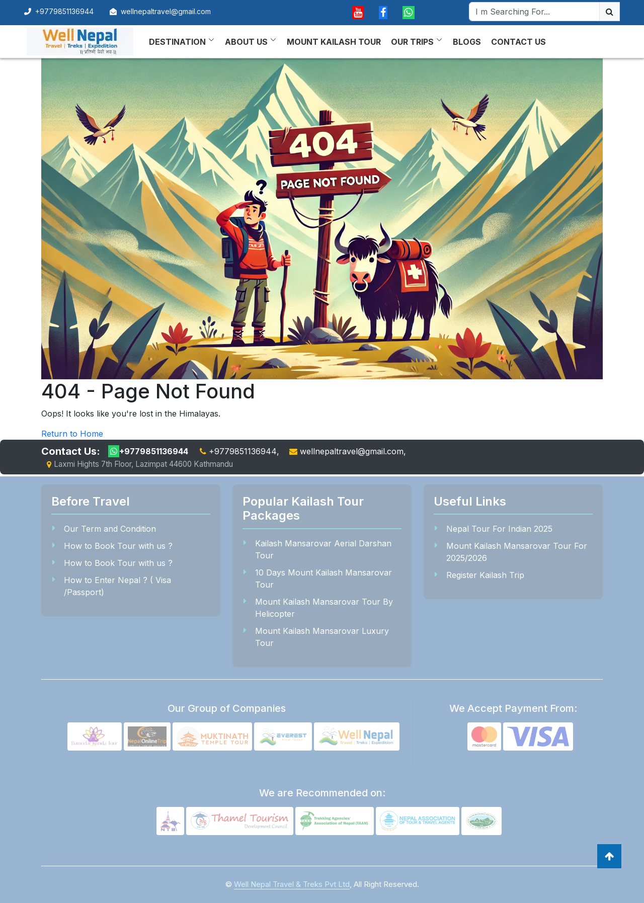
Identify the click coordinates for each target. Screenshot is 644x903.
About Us (246, 42)
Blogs (467, 42)
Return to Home (72, 434)
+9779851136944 (59, 11)
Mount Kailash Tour (334, 42)
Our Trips (412, 42)
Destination (177, 42)
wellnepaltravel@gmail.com (166, 11)
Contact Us (518, 42)
